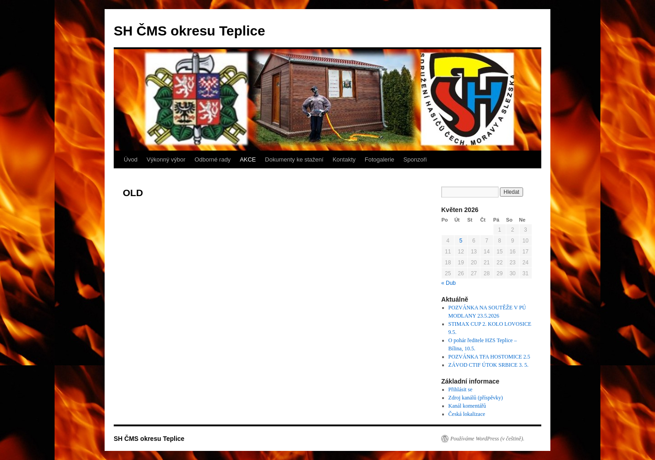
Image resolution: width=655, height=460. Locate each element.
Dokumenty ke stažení (294, 159)
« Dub (448, 283)
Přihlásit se (460, 389)
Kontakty (344, 159)
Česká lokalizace (466, 414)
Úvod (130, 159)
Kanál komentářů (467, 406)
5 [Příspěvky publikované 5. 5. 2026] (461, 241)
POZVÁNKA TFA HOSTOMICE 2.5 (489, 357)
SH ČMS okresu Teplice (189, 30)
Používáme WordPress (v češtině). (487, 438)
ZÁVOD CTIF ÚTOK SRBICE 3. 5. (488, 365)
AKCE (248, 159)
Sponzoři (415, 159)
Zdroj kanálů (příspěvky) (475, 397)
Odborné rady (213, 159)
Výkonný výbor (165, 159)
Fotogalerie (379, 159)
